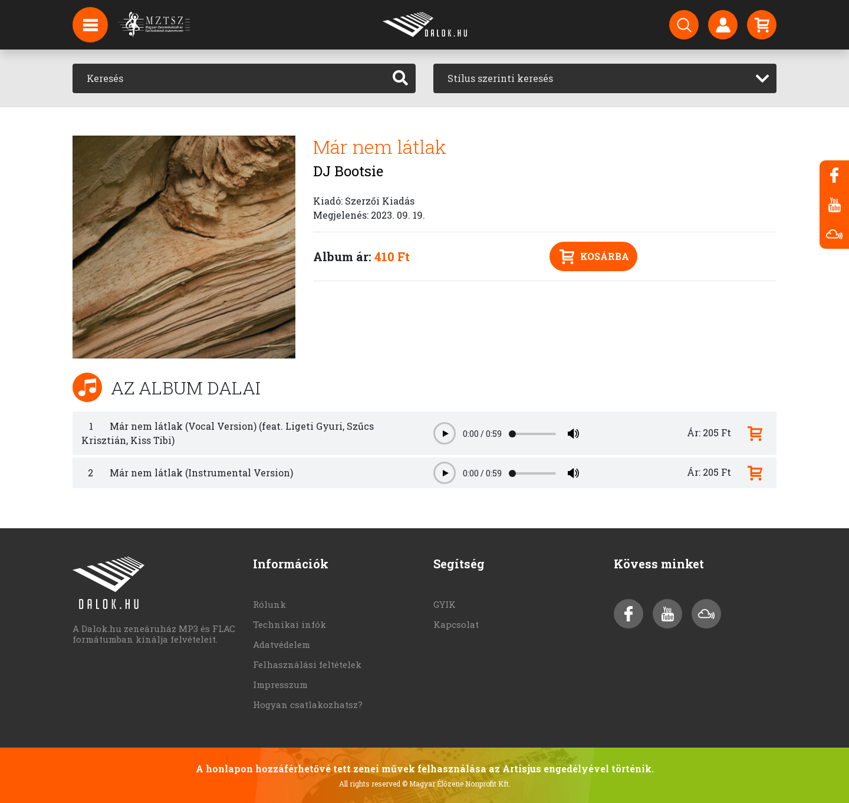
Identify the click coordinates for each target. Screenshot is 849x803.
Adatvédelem (281, 644)
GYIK (444, 604)
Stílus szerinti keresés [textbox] (500, 78)
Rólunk (269, 604)
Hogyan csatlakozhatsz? (308, 704)
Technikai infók (289, 624)
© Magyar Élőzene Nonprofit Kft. (456, 783)
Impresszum (280, 684)
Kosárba (594, 256)
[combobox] (604, 78)
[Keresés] (229, 78)
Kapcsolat (456, 624)
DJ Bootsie (348, 171)
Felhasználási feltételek (307, 664)
